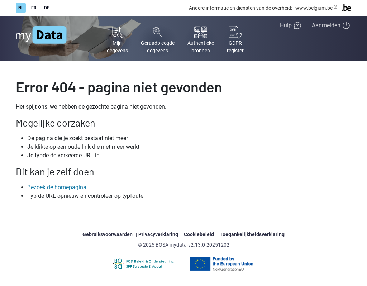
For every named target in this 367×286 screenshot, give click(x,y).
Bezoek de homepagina (56, 187)
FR (34, 7)
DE (46, 7)
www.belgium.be (314, 8)
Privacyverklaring (158, 234)
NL (21, 7)
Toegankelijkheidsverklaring (252, 234)
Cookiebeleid (199, 234)
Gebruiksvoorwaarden (107, 234)
